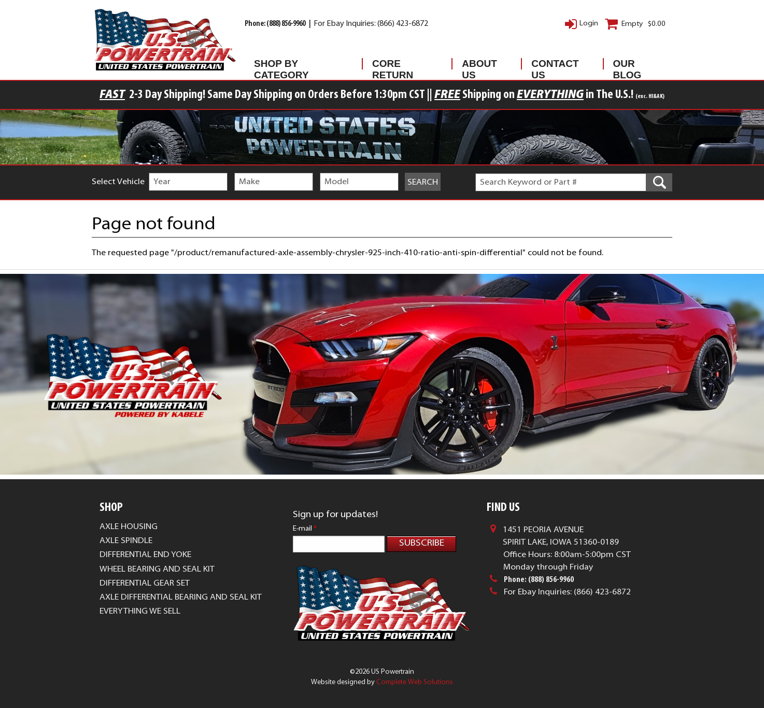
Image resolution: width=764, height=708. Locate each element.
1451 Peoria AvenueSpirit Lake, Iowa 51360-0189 (561, 536)
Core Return (392, 66)
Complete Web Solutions (414, 682)
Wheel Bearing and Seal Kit (157, 569)
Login (588, 23)
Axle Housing (129, 527)
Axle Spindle (126, 541)
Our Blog (627, 66)
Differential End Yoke (145, 555)
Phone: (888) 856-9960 (275, 24)
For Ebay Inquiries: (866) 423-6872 (371, 24)
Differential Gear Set (145, 583)
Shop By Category (281, 66)
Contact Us (554, 66)
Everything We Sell (140, 611)
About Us (479, 66)
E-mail (305, 529)
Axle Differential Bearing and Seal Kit (181, 597)
